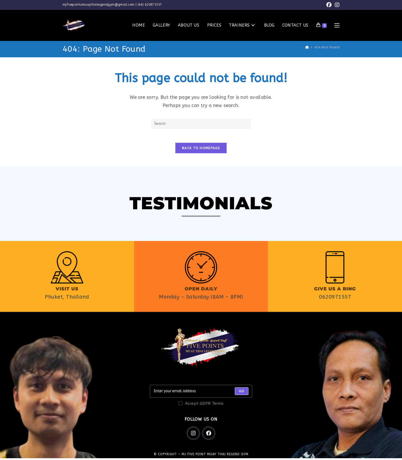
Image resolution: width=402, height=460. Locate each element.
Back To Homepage (201, 150)
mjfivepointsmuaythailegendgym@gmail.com (99, 4)
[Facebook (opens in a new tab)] (329, 5)
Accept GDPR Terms (201, 405)
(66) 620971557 (150, 4)
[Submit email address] (241, 393)
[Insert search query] (201, 124)
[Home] (307, 47)
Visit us (67, 290)
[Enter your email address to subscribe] (201, 393)
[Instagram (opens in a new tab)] (336, 5)
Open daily (201, 290)
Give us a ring (335, 290)
